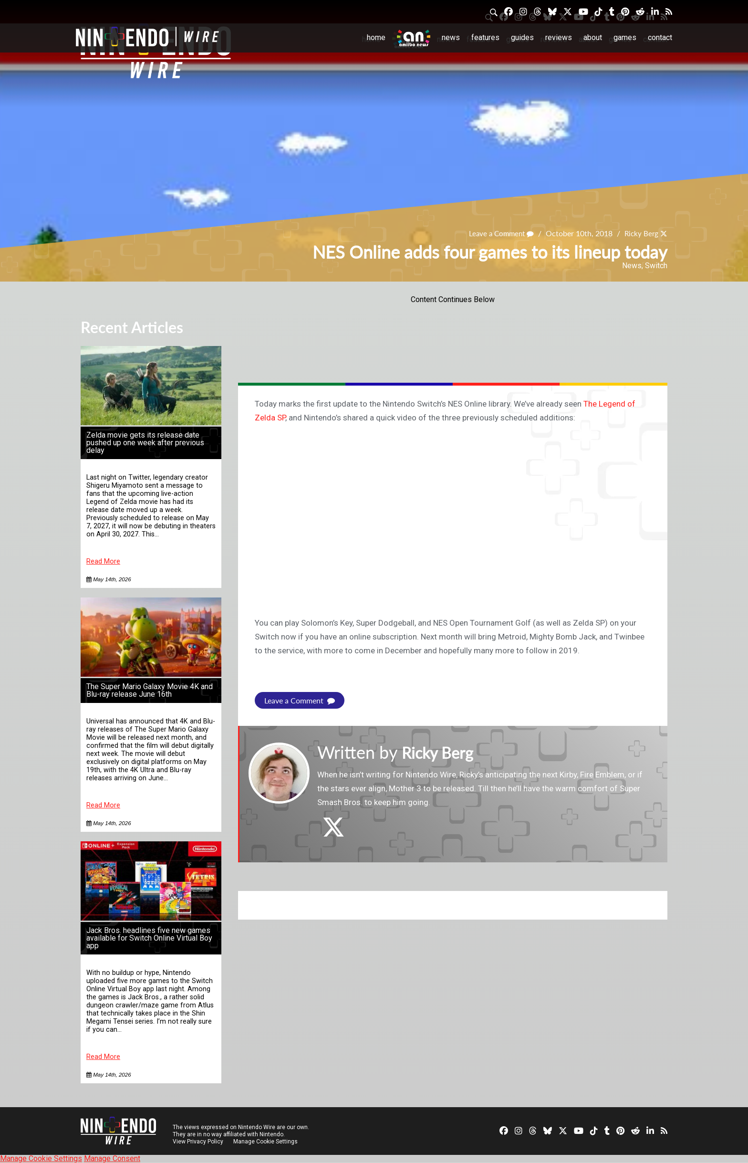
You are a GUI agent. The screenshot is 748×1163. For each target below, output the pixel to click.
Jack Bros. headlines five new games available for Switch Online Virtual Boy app (149, 938)
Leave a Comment (497, 233)
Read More (103, 561)
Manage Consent (112, 1158)
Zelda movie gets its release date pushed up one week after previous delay (145, 442)
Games (624, 37)
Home (376, 37)
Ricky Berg (640, 233)
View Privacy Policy (198, 1141)
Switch (656, 265)
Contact (660, 37)
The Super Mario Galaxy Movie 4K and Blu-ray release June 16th (149, 690)
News (451, 37)
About (592, 37)
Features (485, 37)
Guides (522, 37)
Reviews (558, 37)
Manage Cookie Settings (266, 1141)
